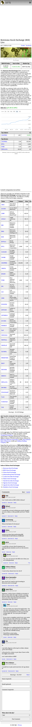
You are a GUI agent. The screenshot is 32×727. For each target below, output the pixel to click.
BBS (2, 225)
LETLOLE (4, 310)
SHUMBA (3, 387)
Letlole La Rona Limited (12, 310)
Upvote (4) (4, 602)
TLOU (3, 397)
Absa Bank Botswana (13, 204)
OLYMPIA (4, 351)
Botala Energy (12, 241)
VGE (2, 407)
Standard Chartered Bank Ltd (12, 392)
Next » (28, 675)
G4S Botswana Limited (12, 292)
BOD (2, 237)
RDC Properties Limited (13, 363)
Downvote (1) (11, 516)
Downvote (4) (9, 659)
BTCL (2, 144)
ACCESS (3, 208)
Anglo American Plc (12, 219)
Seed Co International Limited (13, 376)
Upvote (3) (4, 585)
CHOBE (3, 257)
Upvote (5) (4, 502)
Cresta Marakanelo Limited (13, 268)
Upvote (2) (5, 562)
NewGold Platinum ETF (12, 345)
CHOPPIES (4, 135)
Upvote (3, 552)
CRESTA (3, 268)
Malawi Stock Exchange (9, 478)
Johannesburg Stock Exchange (11, 474)
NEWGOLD (4, 335)
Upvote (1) (4, 526)
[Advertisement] (16, 22)
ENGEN (3, 274)
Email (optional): (16, 685)
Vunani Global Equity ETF (13, 407)
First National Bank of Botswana (12, 280)
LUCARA (3, 321)
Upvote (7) (4, 516)
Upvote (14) (4, 671)
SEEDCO (3, 376)
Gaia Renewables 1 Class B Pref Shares (13, 298)
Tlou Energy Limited (13, 397)
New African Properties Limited (13, 330)
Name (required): (16, 680)
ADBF (3, 213)
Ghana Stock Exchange (9, 472)
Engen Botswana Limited (12, 274)
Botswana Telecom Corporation (13, 246)
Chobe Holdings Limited (12, 257)
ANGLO (3, 219)
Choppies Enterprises (7, 435)
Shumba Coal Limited (13, 387)
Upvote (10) (4, 573)
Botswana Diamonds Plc (12, 237)
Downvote (10, 502)
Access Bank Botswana (13, 208)
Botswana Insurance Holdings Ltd (13, 231)
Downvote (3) (11, 538)
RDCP (2, 363)
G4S (2, 292)
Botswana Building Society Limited (12, 225)
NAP (2, 330)
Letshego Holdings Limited (12, 315)
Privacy (20, 725)
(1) (29, 562)
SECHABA (4, 369)
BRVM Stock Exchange (9, 470)
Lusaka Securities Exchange (11, 476)
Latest (28, 492)
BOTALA (3, 241)
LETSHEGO (4, 315)
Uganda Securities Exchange (11, 485)
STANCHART (4, 392)
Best (23, 492)
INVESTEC (4, 304)
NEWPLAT (4, 345)
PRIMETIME (4, 358)
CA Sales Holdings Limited (12, 252)
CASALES (4, 252)
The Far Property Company (12, 286)
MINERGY (4, 325)
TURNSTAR (4, 402)
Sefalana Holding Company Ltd (12, 382)
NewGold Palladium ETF (12, 340)
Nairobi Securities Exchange (11, 481)
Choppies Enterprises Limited (13, 263)
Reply (15, 502)
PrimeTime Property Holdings (13, 358)
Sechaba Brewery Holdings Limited (12, 370)
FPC (2, 286)
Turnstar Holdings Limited (12, 402)
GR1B (2, 298)
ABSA (2, 204)
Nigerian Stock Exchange (10, 483)
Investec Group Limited (12, 304)
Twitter (23, 45)
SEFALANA (4, 149)
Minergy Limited (12, 325)
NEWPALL (4, 340)
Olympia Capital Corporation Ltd (13, 352)
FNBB (2, 146)
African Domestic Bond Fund (13, 213)
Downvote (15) (11, 585)
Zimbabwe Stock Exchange (10, 487)
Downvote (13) (11, 671)
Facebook (28, 45)
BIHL (2, 231)
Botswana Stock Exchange (10, 468)
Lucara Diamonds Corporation (13, 321)
